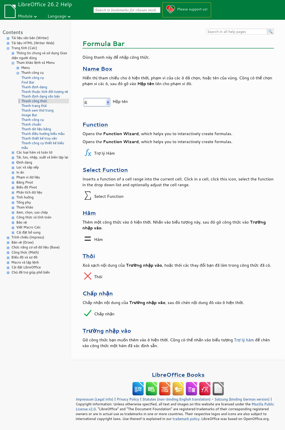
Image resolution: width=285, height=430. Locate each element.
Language (57, 16)
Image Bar (29, 115)
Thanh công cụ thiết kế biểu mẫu (42, 145)
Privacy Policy (128, 399)
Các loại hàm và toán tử (34, 152)
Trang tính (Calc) (24, 48)
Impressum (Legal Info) (94, 399)
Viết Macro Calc (28, 227)
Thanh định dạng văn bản (40, 96)
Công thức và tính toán (33, 217)
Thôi (88, 256)
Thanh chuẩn (31, 124)
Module (25, 16)
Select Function (105, 170)
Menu (25, 67)
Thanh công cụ (32, 72)
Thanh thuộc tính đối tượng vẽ (44, 91)
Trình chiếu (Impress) (27, 237)
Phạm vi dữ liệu (28, 177)
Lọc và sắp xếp (27, 167)
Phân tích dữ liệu (29, 192)
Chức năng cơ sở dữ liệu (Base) (35, 247)
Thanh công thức (34, 101)
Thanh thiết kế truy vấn (39, 138)
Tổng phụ (23, 202)
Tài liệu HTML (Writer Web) (32, 43)
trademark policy (186, 418)
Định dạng (24, 162)
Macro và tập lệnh (25, 262)
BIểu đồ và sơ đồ (24, 257)
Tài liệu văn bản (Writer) (30, 38)
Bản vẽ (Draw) (22, 242)
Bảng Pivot (24, 182)
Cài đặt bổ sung (28, 232)
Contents (12, 32)
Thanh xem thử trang (37, 110)
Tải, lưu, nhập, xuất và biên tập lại (42, 157)
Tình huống (25, 197)
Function (95, 124)
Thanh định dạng (34, 87)
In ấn (20, 172)
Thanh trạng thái (34, 105)
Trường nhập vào (106, 330)
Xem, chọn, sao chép (32, 212)
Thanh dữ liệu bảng (36, 129)
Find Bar (28, 82)
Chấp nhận (97, 293)
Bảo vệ (21, 222)
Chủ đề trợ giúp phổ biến (30, 272)
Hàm (89, 213)
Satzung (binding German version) (242, 399)
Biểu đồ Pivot (26, 187)
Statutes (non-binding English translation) (176, 399)
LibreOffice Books (178, 374)
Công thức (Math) (25, 252)
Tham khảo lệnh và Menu (35, 62)
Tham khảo (24, 207)
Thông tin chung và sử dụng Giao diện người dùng (39, 55)
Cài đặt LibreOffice (26, 267)
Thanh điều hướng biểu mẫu (43, 133)
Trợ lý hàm (244, 340)
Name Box (97, 68)
